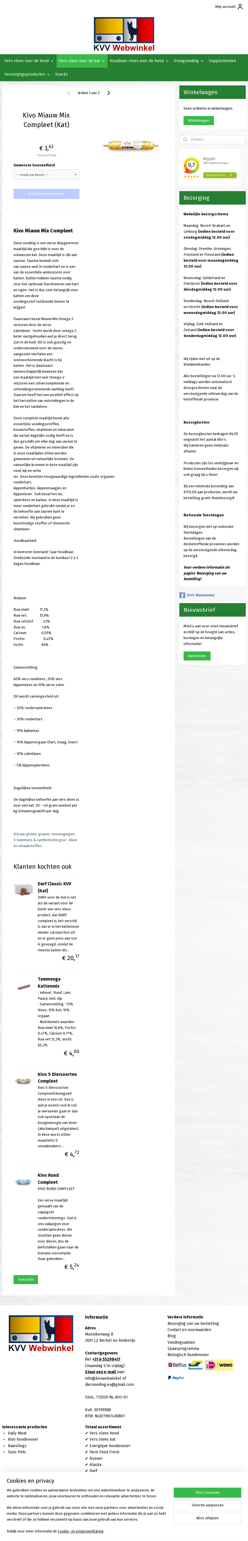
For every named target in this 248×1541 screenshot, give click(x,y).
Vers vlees (99, 1439)
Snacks (61, 74)
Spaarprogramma (183, 1348)
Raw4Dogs (17, 1445)
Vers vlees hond (104, 1433)
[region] (87, 1514)
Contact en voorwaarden (189, 1329)
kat (112, 1439)
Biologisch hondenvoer (188, 1354)
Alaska (95, 1464)
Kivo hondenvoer (23, 1439)
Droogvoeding (189, 60)
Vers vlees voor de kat (82, 60)
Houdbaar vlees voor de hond (139, 60)
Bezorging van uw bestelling (193, 1323)
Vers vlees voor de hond (29, 60)
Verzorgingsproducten (28, 74)
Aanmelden (197, 656)
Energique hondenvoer (110, 1445)
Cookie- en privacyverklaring (81, 1531)
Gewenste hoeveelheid (34, 165)
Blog (171, 1336)
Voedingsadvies (181, 1342)
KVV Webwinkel (196, 595)
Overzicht (25, 1279)
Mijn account (229, 6)
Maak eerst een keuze (46, 194)
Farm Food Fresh (104, 1452)
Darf (93, 1470)
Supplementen (222, 60)
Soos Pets (17, 1452)
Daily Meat (17, 1433)
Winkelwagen (198, 120)
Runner (96, 1458)
